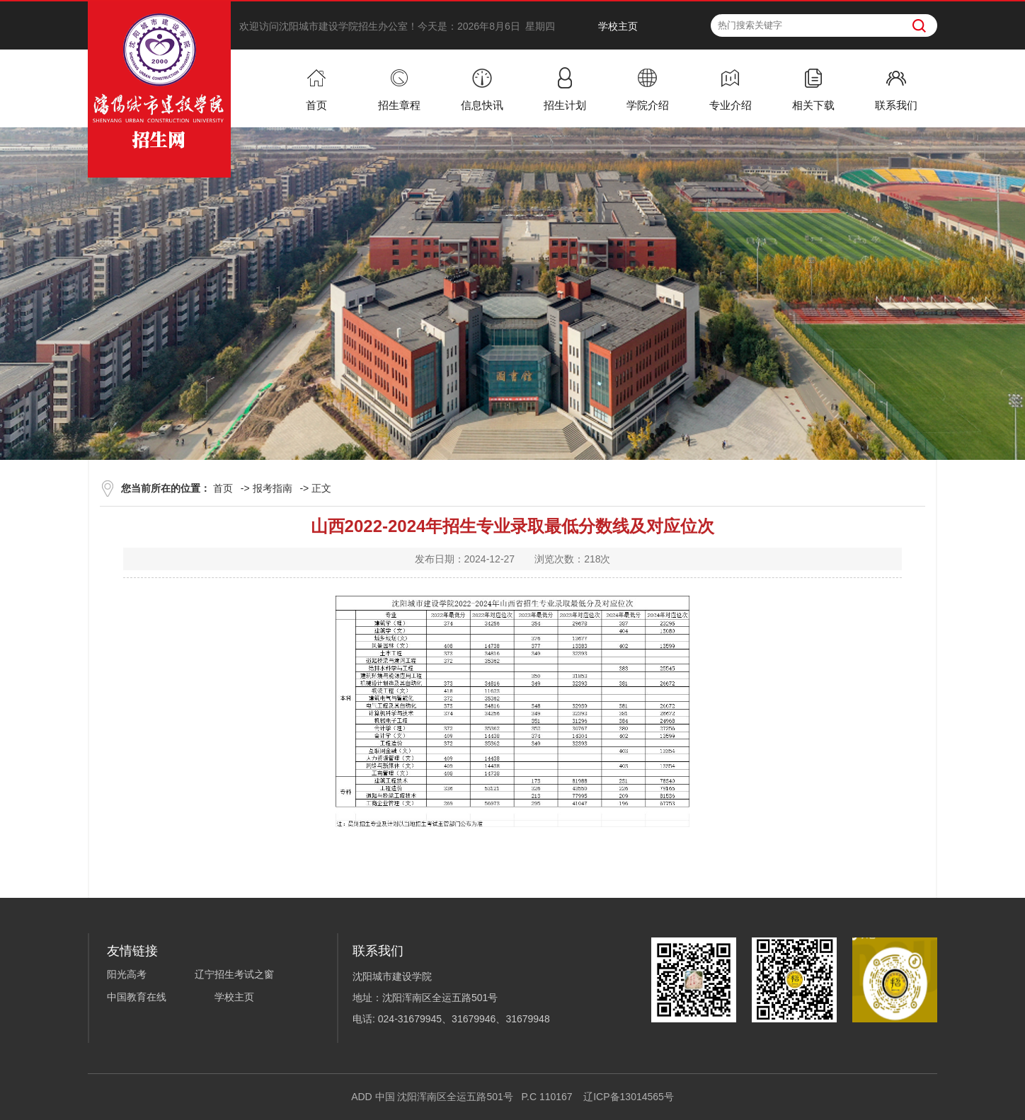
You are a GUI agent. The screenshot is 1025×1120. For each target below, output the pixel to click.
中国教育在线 (136, 997)
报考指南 (272, 488)
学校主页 (618, 26)
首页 (223, 488)
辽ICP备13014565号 (628, 1096)
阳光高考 (127, 974)
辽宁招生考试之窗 (234, 974)
